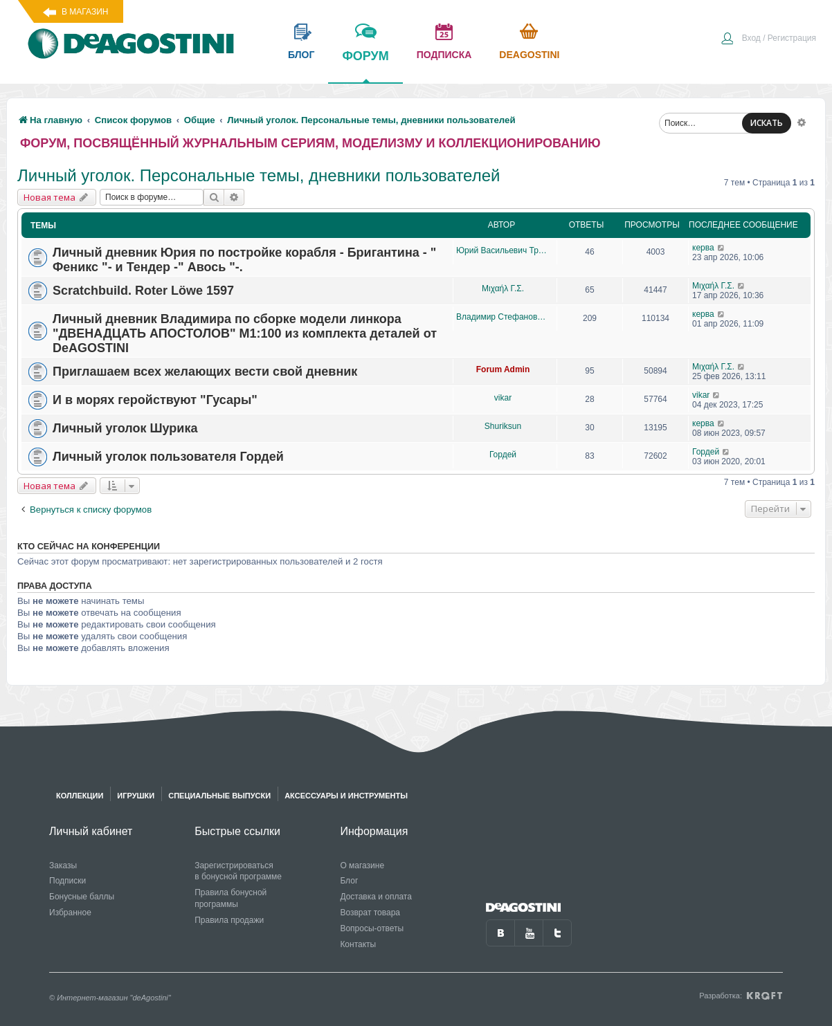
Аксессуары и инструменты (346, 795)
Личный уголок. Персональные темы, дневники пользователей (258, 175)
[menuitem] (768, 39)
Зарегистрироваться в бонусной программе (238, 871)
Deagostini (529, 54)
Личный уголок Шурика (125, 428)
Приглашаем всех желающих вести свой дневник (205, 371)
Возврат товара (370, 912)
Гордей (502, 454)
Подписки (67, 881)
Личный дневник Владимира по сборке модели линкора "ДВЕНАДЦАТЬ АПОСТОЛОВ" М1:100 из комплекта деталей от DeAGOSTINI (245, 333)
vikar (503, 398)
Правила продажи (229, 920)
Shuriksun (503, 426)
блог (301, 54)
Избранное (70, 912)
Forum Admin (503, 369)
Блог (349, 881)
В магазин (85, 12)
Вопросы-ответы (372, 928)
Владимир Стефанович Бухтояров (503, 317)
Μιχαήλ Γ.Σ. (503, 288)
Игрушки (135, 795)
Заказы (63, 865)
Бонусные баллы (81, 896)
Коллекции (79, 795)
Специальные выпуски (219, 795)
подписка (444, 54)
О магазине (362, 865)
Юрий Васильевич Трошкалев (503, 250)
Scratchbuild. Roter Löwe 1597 (143, 290)
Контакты (358, 944)
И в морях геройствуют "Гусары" (155, 400)
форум (365, 65)
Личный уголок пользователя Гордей (168, 457)
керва (703, 248)
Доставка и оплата (376, 896)
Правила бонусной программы (230, 898)
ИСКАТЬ (766, 123)
